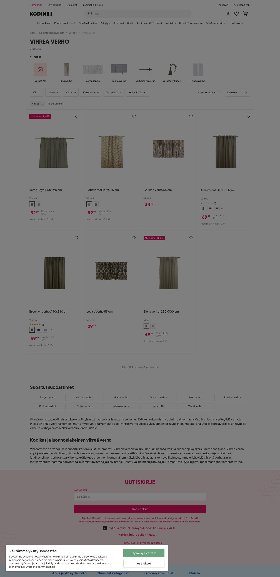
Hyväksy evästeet (144, 553)
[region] (87, 558)
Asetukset (144, 563)
